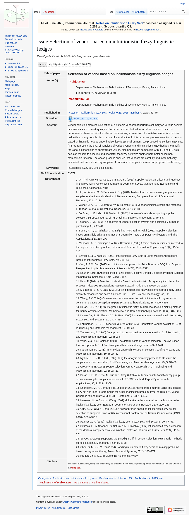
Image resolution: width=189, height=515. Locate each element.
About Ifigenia (58, 508)
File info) (94, 118)
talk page (75, 467)
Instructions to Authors (91, 29)
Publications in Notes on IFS (115, 478)
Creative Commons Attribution (77, 501)
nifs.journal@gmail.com (147, 29)
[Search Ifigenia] (167, 11)
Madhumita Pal (79, 98)
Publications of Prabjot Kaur (56, 482)
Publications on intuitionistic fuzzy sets (75, 478)
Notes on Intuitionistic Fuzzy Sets (119, 23)
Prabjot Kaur (77, 81)
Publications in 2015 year (149, 478)
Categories (44, 478)
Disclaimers (73, 508)
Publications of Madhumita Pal (91, 482)
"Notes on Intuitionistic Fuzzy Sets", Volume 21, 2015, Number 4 (104, 112)
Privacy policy (43, 508)
